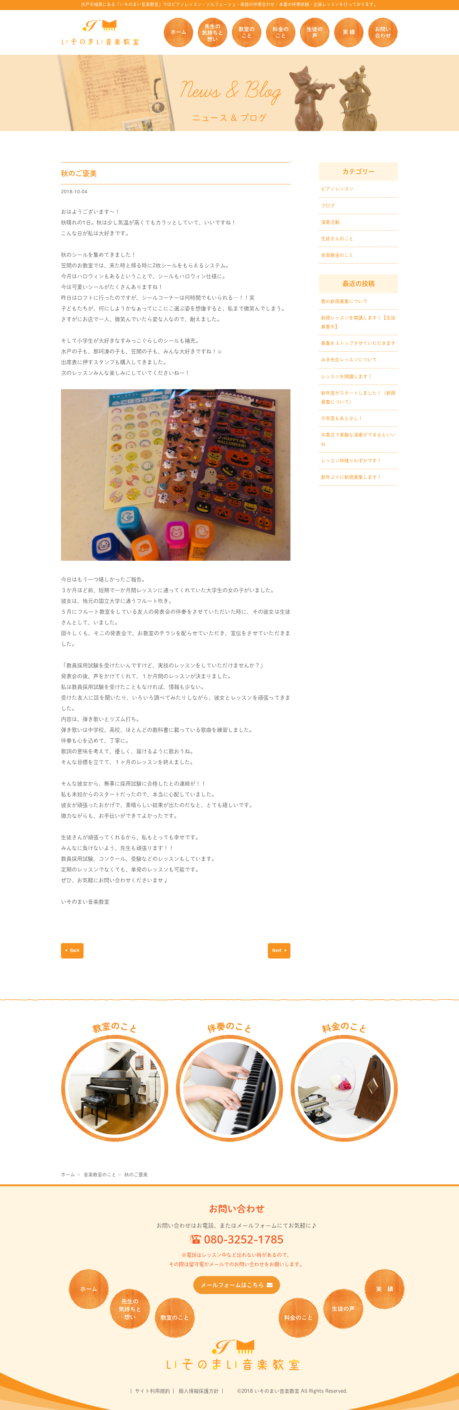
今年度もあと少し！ (342, 418)
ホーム (178, 32)
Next (277, 950)
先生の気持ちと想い (212, 32)
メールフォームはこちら (237, 1285)
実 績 (348, 32)
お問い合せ (383, 32)
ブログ (328, 205)
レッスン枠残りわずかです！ (351, 460)
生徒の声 (314, 32)
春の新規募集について (344, 301)
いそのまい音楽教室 (100, 32)
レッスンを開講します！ (346, 376)
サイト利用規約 (152, 1391)
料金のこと (280, 32)
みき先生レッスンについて (349, 359)
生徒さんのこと (337, 238)
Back (74, 950)
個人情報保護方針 (199, 1391)
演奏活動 (330, 222)
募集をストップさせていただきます (358, 343)
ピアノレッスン (337, 189)
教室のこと (246, 32)
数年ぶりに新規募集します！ (351, 477)
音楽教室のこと (337, 255)
